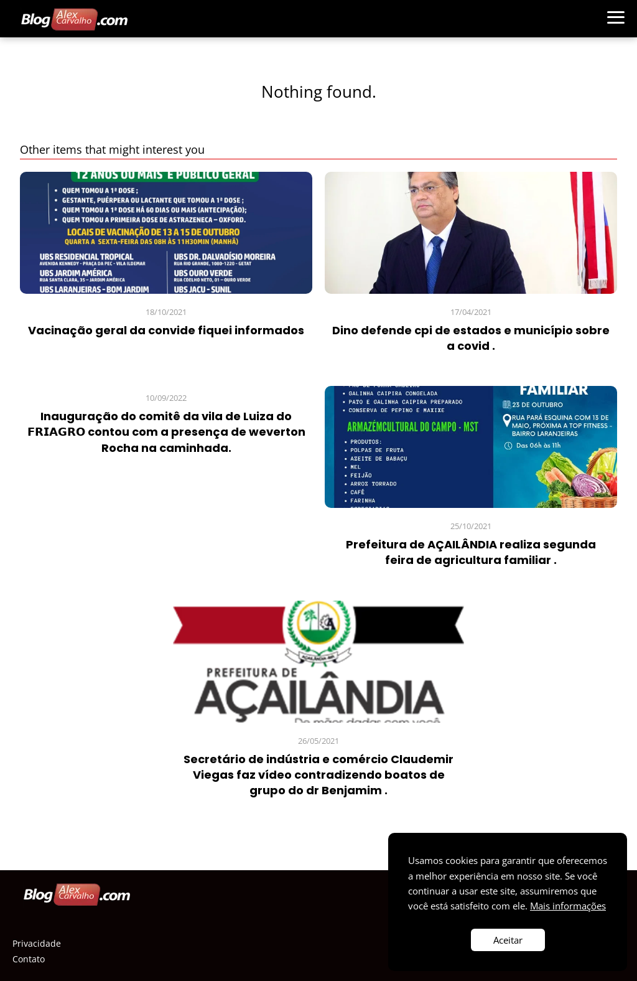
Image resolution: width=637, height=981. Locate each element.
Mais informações (568, 905)
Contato (28, 959)
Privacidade (36, 943)
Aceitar (508, 940)
